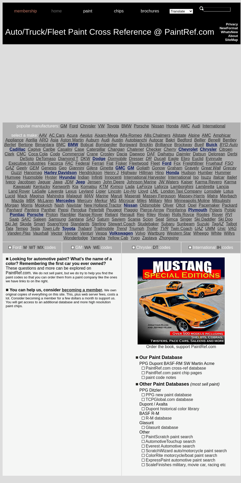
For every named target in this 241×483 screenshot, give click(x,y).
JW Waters (169, 182)
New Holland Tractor (103, 205)
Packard (229, 205)
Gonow (158, 168)
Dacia (122, 154)
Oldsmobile (150, 205)
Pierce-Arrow (152, 210)
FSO (229, 163)
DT (155, 247)
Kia (75, 186)
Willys (229, 233)
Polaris (215, 210)
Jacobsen (27, 182)
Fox (177, 163)
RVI (228, 214)
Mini (168, 200)
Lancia (223, 186)
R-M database (157, 418)
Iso (196, 177)
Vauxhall (40, 233)
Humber (205, 172)
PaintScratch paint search (167, 437)
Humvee (13, 177)
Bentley (229, 140)
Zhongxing (169, 238)
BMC (61, 144)
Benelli (214, 140)
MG (113, 200)
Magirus (37, 196)
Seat (159, 219)
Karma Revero (208, 182)
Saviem (118, 219)
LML (154, 191)
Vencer (71, 233)
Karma (230, 182)
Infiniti (96, 177)
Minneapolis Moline (192, 200)
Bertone (25, 144)
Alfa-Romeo (131, 135)
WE (96, 247)
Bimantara (44, 144)
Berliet (10, 144)
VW (101, 126)
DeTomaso (46, 158)
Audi (196, 126)
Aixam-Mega (106, 135)
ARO (43, 140)
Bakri (170, 140)
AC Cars (57, 135)
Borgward (128, 144)
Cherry (170, 149)
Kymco (116, 186)
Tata (9, 228)
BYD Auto (229, 144)
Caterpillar (96, 149)
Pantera (31, 210)
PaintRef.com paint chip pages (172, 373)
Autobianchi (136, 140)
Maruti (116, 196)
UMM (210, 228)
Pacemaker (209, 205)
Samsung (57, 219)
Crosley (107, 154)
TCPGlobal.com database (167, 399)
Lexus (71, 191)
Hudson (188, 172)
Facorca (55, 163)
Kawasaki (22, 186)
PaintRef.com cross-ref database (174, 368)
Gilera (92, 168)
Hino (159, 172)
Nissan (157, 126)
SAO (90, 219)
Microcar (126, 200)
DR (149, 158)
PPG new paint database (167, 395)
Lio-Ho (130, 191)
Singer (186, 219)
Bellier (199, 140)
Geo (63, 168)
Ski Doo (225, 219)
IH (219, 247)
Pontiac (17, 214)
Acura (72, 135)
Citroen (225, 149)
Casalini (65, 149)
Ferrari (98, 163)
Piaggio (131, 210)
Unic (221, 228)
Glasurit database (160, 427)
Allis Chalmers (157, 135)
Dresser (136, 158)
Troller (152, 228)
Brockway (183, 144)
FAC (69, 163)
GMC (120, 168)
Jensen (94, 182)
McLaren (45, 200)
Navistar (74, 205)
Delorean (216, 154)
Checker (153, 149)
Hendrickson (90, 172)
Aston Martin (72, 140)
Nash (59, 205)
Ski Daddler (205, 219)
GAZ (9, 168)
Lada (130, 186)
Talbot (231, 224)
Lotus (228, 191)
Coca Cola (38, 154)
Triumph (136, 228)
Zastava (149, 238)
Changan (116, 149)
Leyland (86, 191)
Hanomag (33, 172)
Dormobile (117, 158)
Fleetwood (138, 163)
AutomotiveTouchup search (169, 441)
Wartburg (156, 233)
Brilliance (163, 144)
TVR (164, 228)
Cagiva (34, 149)
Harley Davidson (60, 172)
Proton (52, 214)
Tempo (22, 228)
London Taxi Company (181, 191)
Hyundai (67, 177)
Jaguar (44, 182)
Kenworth (61, 186)
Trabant (85, 228)
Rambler (68, 214)
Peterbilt (96, 210)
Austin (117, 140)
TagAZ (217, 224)
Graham (174, 168)
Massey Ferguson (159, 196)
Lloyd (143, 191)
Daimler (183, 154)
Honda (172, 126)
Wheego (201, 233)
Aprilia (31, 140)
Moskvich (43, 205)
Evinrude (214, 158)
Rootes (203, 214)
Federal (82, 163)
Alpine (194, 135)
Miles (142, 200)
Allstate (179, 135)
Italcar (219, 177)
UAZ (199, 228)
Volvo (140, 233)
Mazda (17, 200)
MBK (30, 200)
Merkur (101, 200)
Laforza (161, 186)
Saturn (103, 219)
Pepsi (63, 210)
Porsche (141, 126)
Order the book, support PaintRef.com (181, 345)
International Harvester (145, 177)
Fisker (121, 163)
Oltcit (180, 205)
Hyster (51, 177)
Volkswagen (121, 233)
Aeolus (86, 135)
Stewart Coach (121, 224)
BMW (126, 126)
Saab (14, 219)
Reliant (111, 214)
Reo (140, 214)
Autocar (156, 140)
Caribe (49, 149)
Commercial (73, 154)
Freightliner (193, 163)
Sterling (99, 224)
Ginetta (106, 168)
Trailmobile (104, 228)
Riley (151, 214)
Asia (54, 140)
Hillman (146, 172)
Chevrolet (188, 149)
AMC (185, 126)
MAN (89, 196)
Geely (21, 168)
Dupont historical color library (170, 409)
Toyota (113, 126)
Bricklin (146, 144)
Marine (102, 196)
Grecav (230, 168)
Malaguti (74, 196)
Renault (127, 214)
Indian (83, 177)
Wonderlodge (75, 238)
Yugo (135, 238)
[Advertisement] (121, 83)
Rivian (164, 214)
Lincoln (115, 191)
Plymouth (197, 210)
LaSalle (39, 191)
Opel (192, 205)
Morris (26, 205)
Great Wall (211, 168)
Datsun (199, 154)
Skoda (25, 224)
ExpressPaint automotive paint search (178, 460)
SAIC (26, 219)
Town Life (51, 228)
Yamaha (97, 238)
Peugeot (114, 210)
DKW (85, 158)
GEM (34, 168)
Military (155, 200)
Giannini (76, 168)
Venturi (86, 233)
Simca (172, 219)
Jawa (57, 182)
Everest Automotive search (168, 446)
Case (79, 149)
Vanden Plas (19, 233)
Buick (211, 144)
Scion (148, 219)
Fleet (155, 163)
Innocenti (113, 177)
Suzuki (203, 224)
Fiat (110, 163)
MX (40, 247)
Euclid (197, 158)
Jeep (80, 182)
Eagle (173, 158)
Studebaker (148, 224)
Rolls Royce (183, 214)
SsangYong (57, 224)
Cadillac (17, 149)
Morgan (12, 205)
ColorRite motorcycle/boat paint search (179, 455)
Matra (212, 196)
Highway (129, 172)
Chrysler (88, 126)
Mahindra (55, 196)
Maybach (228, 196)
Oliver (168, 205)
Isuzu (206, 177)
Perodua (79, 210)
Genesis (48, 168)
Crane (92, 154)
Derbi (232, 154)
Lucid (10, 196)
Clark (9, 154)
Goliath (143, 168)
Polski (230, 210)
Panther (48, 210)
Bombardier (106, 144)
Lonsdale (212, 191)
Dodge (99, 158)
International (213, 126)
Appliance (14, 140)
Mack (22, 196)
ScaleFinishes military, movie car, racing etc (184, 465)
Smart (39, 224)
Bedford (184, 140)
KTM (103, 186)
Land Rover (19, 191)
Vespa (101, 233)
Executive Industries (27, 163)
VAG (232, 228)
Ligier (101, 191)
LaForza (144, 186)
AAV (43, 135)
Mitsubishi (221, 200)
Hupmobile (32, 177)
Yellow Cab (118, 238)
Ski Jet (11, 224)
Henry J (111, 172)
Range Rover (90, 214)
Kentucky (41, 186)
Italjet (232, 177)
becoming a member (82, 290)
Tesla (35, 228)
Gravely (192, 168)
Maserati (132, 196)
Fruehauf (214, 163)
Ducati (160, 158)
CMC (21, 154)
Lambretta (205, 186)
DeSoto (27, 158)
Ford (73, 126)
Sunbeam (186, 224)
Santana (76, 219)
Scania (134, 219)
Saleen (39, 219)
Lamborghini (182, 186)
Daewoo (137, 154)
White (216, 233)
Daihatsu (166, 154)
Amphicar (222, 135)
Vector (56, 233)
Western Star (179, 233)
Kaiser (187, 182)
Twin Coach (182, 228)
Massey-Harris (191, 196)
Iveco (11, 182)
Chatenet (135, 149)
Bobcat (87, 144)
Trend (121, 228)
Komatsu (89, 186)
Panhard (14, 210)
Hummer (223, 172)
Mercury (84, 200)
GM (63, 126)
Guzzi (16, 172)
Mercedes (65, 200)
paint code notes (159, 377)
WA (87, 247)
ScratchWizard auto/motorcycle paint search (184, 451)
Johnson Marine (141, 182)
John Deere (114, 182)
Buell (199, 144)
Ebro (185, 158)
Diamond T (68, 158)
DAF (151, 154)
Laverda (55, 191)
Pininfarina (176, 210)
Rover (217, 214)
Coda (55, 154)
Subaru (168, 224)
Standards (79, 224)
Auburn (92, 140)
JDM (69, 182)
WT (32, 247)
